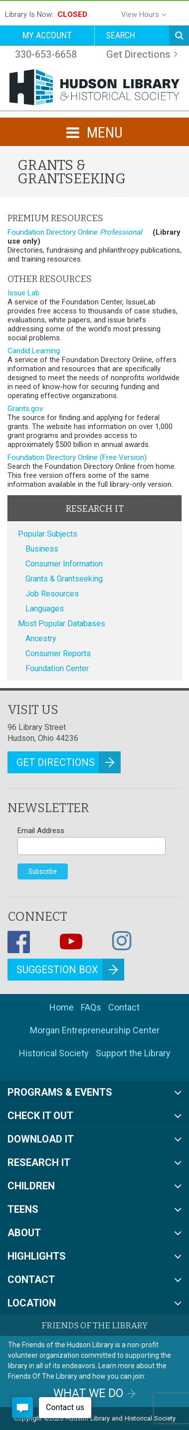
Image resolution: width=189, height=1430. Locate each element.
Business (41, 549)
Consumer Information (64, 564)
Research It (38, 1162)
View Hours (140, 14)
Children (31, 1186)
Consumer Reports (58, 653)
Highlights (36, 1256)
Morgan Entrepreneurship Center (95, 1030)
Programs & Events (59, 1092)
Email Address (40, 830)
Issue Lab (24, 292)
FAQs (91, 1007)
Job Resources (52, 593)
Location (31, 1303)
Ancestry (40, 638)
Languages (44, 608)
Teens (22, 1209)
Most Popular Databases (61, 623)
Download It (40, 1139)
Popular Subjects (47, 534)
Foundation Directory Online (75, 232)
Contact (124, 1007)
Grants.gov (26, 408)
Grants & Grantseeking (64, 578)
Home (61, 1007)
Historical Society (54, 1053)
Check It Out (40, 1116)
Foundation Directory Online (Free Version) (78, 457)
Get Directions (138, 54)
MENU (94, 132)
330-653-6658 (46, 54)
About (24, 1233)
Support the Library (133, 1053)
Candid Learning (34, 350)
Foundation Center (57, 668)
